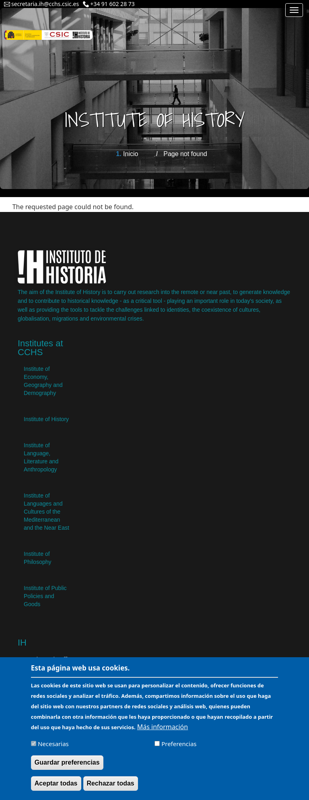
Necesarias (53, 746)
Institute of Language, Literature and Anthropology (41, 457)
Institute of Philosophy (38, 558)
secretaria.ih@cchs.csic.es (45, 4)
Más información (162, 728)
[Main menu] (294, 10)
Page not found (185, 153)
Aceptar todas (56, 785)
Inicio (130, 153)
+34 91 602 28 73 (112, 4)
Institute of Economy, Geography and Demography (43, 381)
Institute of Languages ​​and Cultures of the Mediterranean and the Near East (46, 511)
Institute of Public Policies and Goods (45, 596)
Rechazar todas (110, 785)
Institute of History (46, 419)
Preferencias (178, 746)
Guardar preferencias (67, 764)
